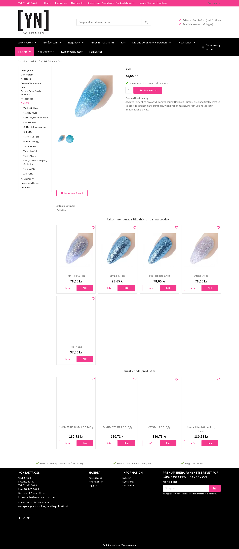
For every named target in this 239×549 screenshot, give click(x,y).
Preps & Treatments (102, 42)
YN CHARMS (29, 168)
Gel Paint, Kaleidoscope (35, 126)
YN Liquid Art (29, 145)
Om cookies (128, 485)
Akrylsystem (27, 42)
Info (67, 287)
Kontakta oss (61, 2)
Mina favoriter (77, 2)
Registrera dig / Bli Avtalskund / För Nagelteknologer (111, 2)
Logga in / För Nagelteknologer (153, 2)
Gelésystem (52, 42)
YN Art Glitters (30, 107)
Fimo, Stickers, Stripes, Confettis (35, 162)
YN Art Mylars (30, 155)
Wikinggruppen (128, 544)
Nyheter (47, 2)
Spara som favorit (72, 192)
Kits (123, 42)
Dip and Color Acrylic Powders (151, 42)
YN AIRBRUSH (30, 112)
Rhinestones (29, 121)
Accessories (186, 42)
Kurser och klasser (72, 51)
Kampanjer (95, 51)
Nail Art (24, 51)
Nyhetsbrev (128, 481)
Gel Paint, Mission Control (35, 117)
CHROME (27, 131)
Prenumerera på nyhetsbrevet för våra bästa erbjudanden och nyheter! (190, 476)
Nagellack (76, 42)
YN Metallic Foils (31, 136)
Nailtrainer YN (46, 51)
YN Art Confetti (30, 150)
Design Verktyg (31, 141)
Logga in (93, 485)
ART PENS (28, 173)
